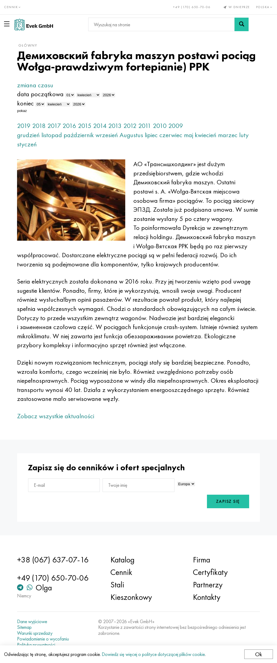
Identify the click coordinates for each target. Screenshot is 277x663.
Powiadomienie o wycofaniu (43, 639)
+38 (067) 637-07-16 (52, 560)
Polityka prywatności (36, 645)
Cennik (121, 572)
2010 (160, 125)
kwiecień (205, 135)
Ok (258, 654)
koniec (25, 103)
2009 (175, 125)
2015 (84, 125)
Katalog (122, 560)
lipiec (151, 135)
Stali (117, 585)
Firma (201, 560)
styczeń (27, 144)
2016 (69, 125)
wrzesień (106, 135)
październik (79, 135)
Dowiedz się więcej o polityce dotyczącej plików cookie (153, 654)
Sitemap (24, 627)
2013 (115, 125)
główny (27, 45)
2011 (144, 125)
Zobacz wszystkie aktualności (55, 416)
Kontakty (206, 597)
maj (188, 135)
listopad (51, 135)
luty (244, 135)
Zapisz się (228, 501)
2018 (39, 125)
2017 (54, 125)
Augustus (131, 135)
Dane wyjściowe (32, 622)
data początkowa (40, 94)
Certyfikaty (210, 572)
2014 (100, 125)
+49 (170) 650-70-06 (191, 7)
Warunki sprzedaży (34, 633)
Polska (264, 7)
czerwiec (170, 135)
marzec (228, 135)
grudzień (28, 135)
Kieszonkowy (131, 597)
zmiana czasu (35, 85)
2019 (24, 125)
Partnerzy (208, 585)
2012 (130, 125)
